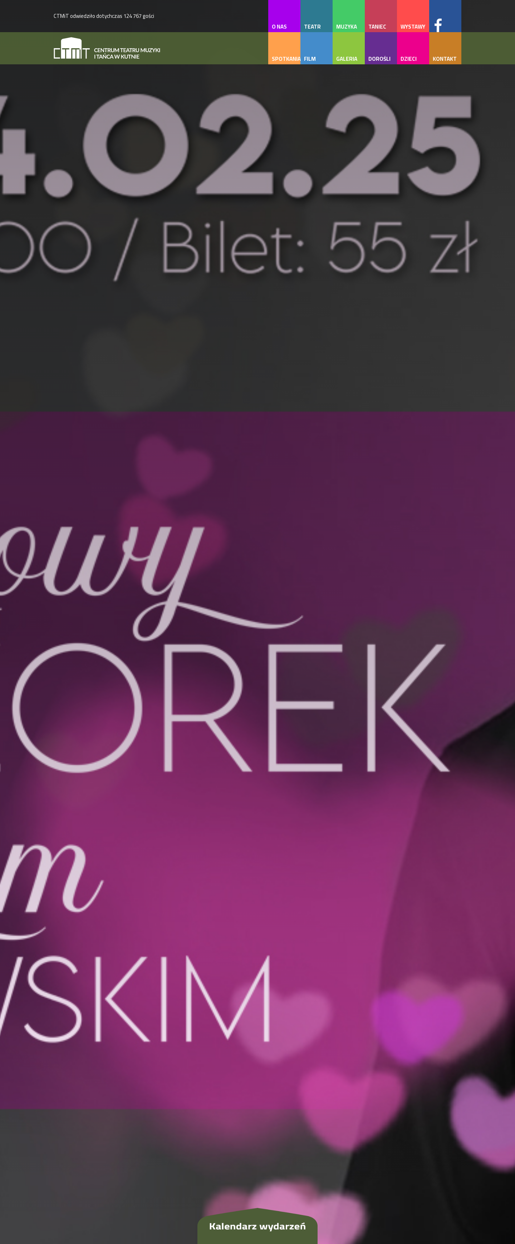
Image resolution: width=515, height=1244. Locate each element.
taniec (377, 26)
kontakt (445, 59)
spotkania (286, 59)
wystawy (413, 26)
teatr (312, 26)
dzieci (409, 59)
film (310, 59)
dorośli (379, 59)
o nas (279, 26)
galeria (346, 59)
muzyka (346, 26)
